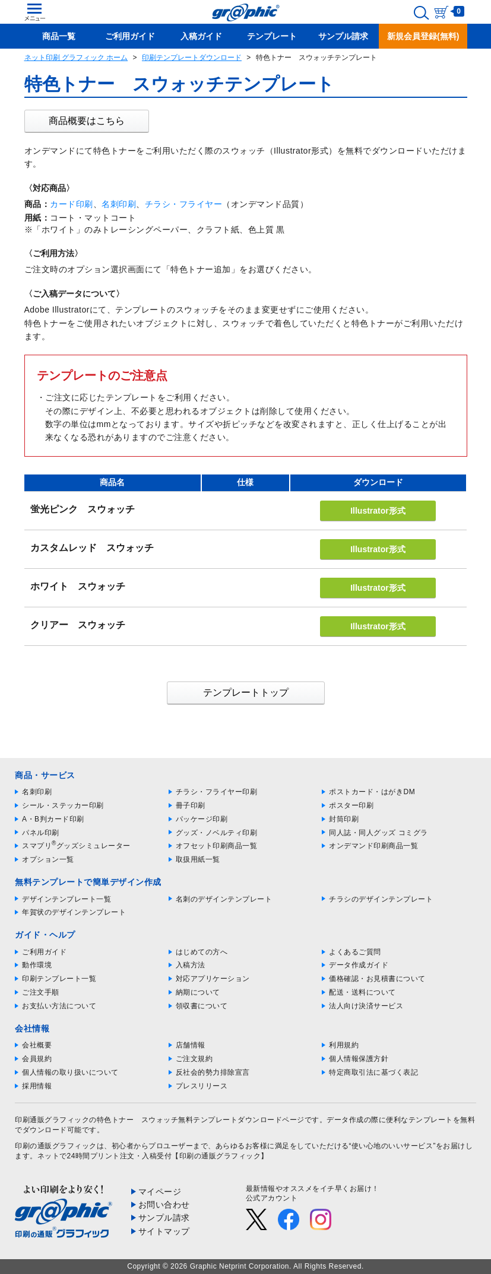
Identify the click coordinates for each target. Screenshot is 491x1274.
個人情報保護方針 (358, 1059)
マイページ (160, 1191)
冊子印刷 (190, 805)
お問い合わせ (164, 1204)
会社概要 (37, 1045)
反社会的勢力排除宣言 (213, 1072)
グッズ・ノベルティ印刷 (217, 833)
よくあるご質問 (355, 952)
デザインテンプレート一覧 (66, 899)
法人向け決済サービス (366, 1006)
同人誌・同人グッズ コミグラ (378, 833)
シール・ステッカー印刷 (63, 805)
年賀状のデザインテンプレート (74, 912)
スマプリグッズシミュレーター (76, 846)
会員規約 (37, 1059)
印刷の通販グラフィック (56, 1146)
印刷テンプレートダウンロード (192, 57)
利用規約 (344, 1045)
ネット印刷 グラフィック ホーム (76, 57)
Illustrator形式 (378, 510)
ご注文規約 (194, 1059)
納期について (198, 992)
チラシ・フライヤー (184, 204)
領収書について (202, 1006)
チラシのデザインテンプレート (381, 899)
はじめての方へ (202, 952)
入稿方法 (190, 965)
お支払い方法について (59, 1006)
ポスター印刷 (351, 805)
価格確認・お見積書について (377, 978)
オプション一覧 (48, 859)
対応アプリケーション (213, 978)
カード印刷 (71, 204)
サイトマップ (164, 1231)
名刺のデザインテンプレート (224, 899)
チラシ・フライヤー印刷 (217, 792)
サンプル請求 (164, 1217)
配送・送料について (362, 992)
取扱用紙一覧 (198, 859)
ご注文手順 (40, 992)
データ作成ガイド (358, 965)
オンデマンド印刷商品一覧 (373, 846)
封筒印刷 (344, 819)
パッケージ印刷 (202, 819)
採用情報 (37, 1086)
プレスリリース (202, 1086)
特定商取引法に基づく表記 (373, 1072)
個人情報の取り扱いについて (70, 1072)
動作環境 (37, 965)
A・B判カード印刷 (53, 819)
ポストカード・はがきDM (372, 792)
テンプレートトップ (246, 692)
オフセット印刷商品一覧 (217, 846)
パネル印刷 (40, 833)
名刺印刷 (119, 204)
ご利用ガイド (44, 952)
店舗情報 (190, 1045)
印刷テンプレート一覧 (59, 978)
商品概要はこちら (87, 121)
